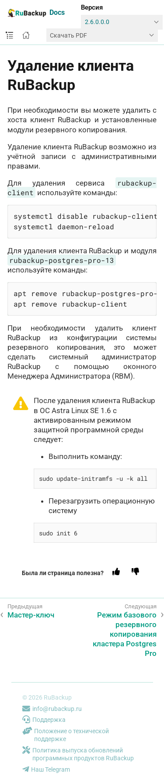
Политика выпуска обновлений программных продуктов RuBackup (78, 754)
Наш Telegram (46, 769)
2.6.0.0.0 (97, 22)
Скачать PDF (68, 35)
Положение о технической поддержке (65, 735)
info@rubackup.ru (52, 709)
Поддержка (44, 720)
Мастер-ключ (30, 615)
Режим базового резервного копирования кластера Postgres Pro (125, 634)
